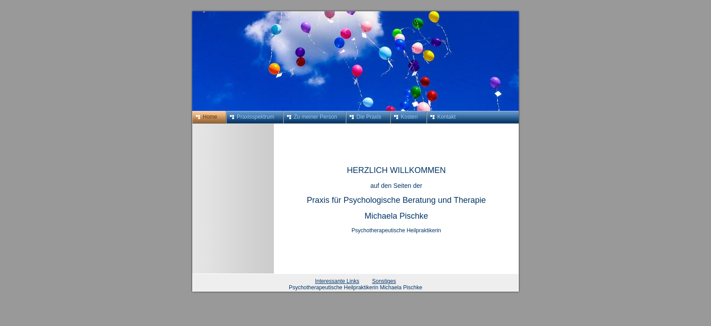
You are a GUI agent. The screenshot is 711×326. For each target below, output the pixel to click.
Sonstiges (384, 281)
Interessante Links (337, 281)
